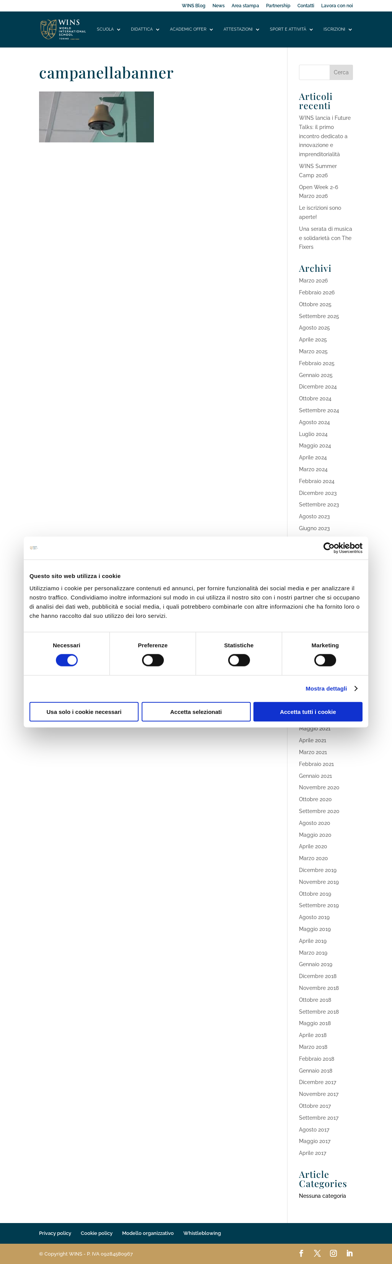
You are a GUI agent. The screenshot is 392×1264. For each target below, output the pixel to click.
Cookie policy (97, 1233)
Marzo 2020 (313, 858)
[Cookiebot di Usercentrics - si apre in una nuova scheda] (329, 548)
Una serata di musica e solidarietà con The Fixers (325, 238)
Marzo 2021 (313, 752)
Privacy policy (55, 1233)
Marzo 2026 (313, 281)
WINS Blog (194, 5)
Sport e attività (288, 29)
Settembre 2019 (319, 905)
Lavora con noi (337, 5)
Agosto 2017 (314, 1130)
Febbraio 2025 (317, 363)
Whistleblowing (202, 1233)
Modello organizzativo (148, 1233)
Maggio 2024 (315, 446)
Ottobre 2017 (315, 1106)
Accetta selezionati (196, 711)
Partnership (278, 5)
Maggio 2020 (315, 835)
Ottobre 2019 (315, 894)
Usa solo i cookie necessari (84, 711)
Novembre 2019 (319, 882)
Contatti (305, 5)
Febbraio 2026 (317, 292)
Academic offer (188, 29)
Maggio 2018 (315, 1023)
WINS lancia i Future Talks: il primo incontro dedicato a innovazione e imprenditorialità (325, 136)
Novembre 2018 (319, 988)
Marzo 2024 (313, 469)
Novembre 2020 (319, 787)
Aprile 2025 (313, 339)
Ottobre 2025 (315, 304)
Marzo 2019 (313, 953)
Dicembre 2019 (317, 870)
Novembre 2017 (318, 1094)
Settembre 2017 (318, 1118)
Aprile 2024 (313, 457)
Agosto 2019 (314, 917)
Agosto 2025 (314, 328)
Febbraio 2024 (317, 481)
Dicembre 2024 (318, 387)
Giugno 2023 (314, 528)
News (218, 5)
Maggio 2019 (315, 929)
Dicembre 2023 (318, 493)
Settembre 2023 (319, 504)
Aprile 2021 (312, 740)
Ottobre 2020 (315, 799)
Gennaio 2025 (316, 375)
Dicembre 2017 (317, 1082)
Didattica (142, 29)
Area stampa (245, 5)
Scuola (105, 29)
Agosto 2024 (314, 422)
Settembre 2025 (319, 316)
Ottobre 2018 (315, 1000)
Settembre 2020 (319, 811)
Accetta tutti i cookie (308, 711)
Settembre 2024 (319, 410)
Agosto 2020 (314, 823)
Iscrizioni (334, 29)
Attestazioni (238, 29)
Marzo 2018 (313, 1047)
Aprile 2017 (312, 1153)
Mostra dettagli (326, 688)
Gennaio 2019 (315, 964)
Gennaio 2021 (315, 776)
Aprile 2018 (313, 1035)
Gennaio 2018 (315, 1071)
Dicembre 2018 (317, 976)
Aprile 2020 (313, 846)
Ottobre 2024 (315, 398)
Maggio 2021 (314, 728)
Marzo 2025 (313, 351)
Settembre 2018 (319, 1012)
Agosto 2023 (314, 516)
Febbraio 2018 (316, 1059)
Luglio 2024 (313, 434)
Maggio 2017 (314, 1141)
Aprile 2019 (313, 941)
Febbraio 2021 (316, 764)
